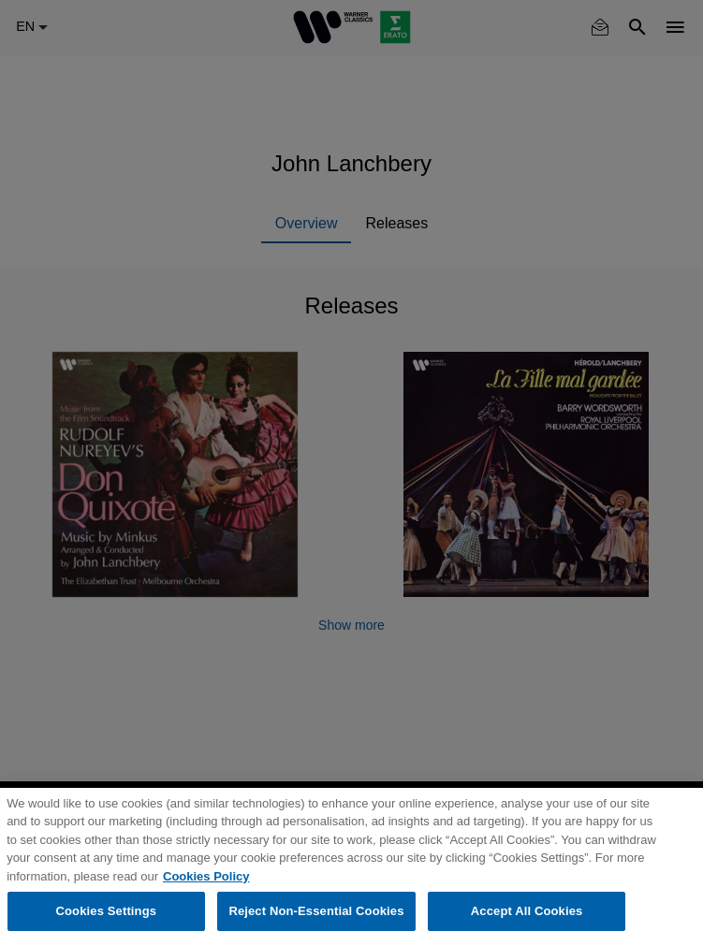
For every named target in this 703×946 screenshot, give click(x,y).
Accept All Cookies (527, 911)
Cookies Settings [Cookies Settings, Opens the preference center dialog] (106, 911)
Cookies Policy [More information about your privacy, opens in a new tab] (206, 876)
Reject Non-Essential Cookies (315, 911)
